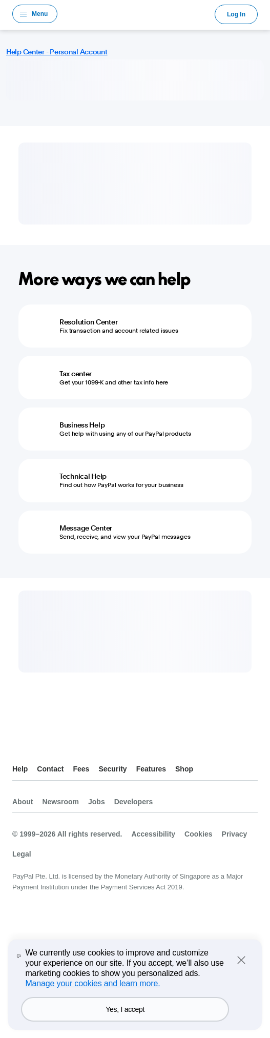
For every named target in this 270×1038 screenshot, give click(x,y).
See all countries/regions (20, 743)
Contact (50, 769)
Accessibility (153, 834)
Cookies (198, 834)
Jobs (96, 802)
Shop (184, 769)
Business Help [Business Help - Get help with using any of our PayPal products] (82, 425)
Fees (81, 769)
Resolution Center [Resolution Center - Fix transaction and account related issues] (88, 322)
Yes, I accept (125, 1009)
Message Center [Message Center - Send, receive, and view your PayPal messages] (85, 528)
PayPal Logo (136, 14)
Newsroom (60, 802)
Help (20, 769)
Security (112, 769)
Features (151, 769)
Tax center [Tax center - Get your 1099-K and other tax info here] (75, 374)
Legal (21, 854)
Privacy (234, 834)
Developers (133, 802)
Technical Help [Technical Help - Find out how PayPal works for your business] (83, 476)
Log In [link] (236, 14)
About (22, 802)
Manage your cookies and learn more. (92, 983)
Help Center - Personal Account (57, 52)
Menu (40, 13)
